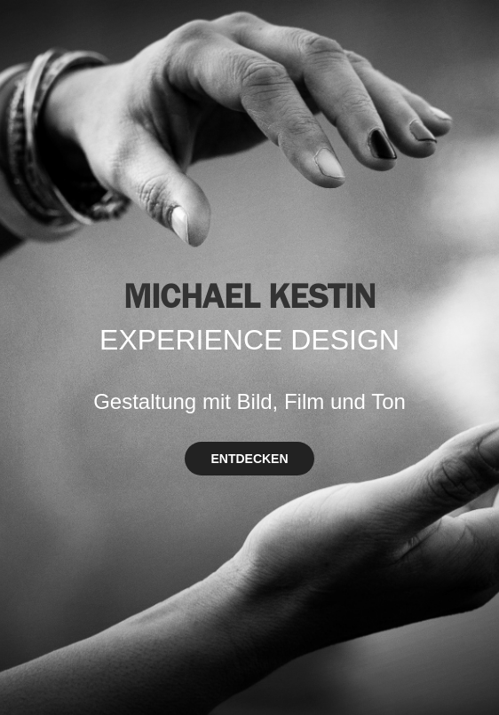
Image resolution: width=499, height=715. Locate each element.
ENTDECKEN (249, 459)
